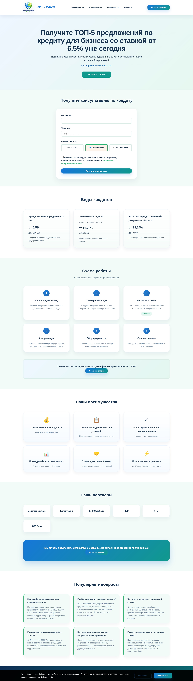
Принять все (162, 676)
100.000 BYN (96, 148)
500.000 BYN (120, 148)
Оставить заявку (158, 7)
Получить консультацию (96, 171)
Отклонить (143, 676)
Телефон (65, 128)
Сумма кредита (68, 141)
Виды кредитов (77, 7)
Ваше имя (66, 115)
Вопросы (128, 7)
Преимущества (112, 7)
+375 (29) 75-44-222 (46, 7)
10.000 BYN (72, 148)
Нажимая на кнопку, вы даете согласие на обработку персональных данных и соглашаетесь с (89, 160)
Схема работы (95, 7)
